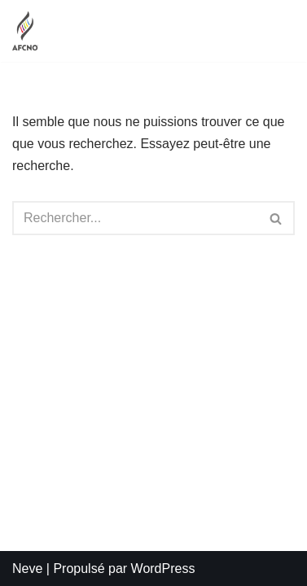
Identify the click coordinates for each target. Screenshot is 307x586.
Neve (27, 568)
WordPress (163, 568)
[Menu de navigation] (276, 31)
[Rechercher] (135, 218)
